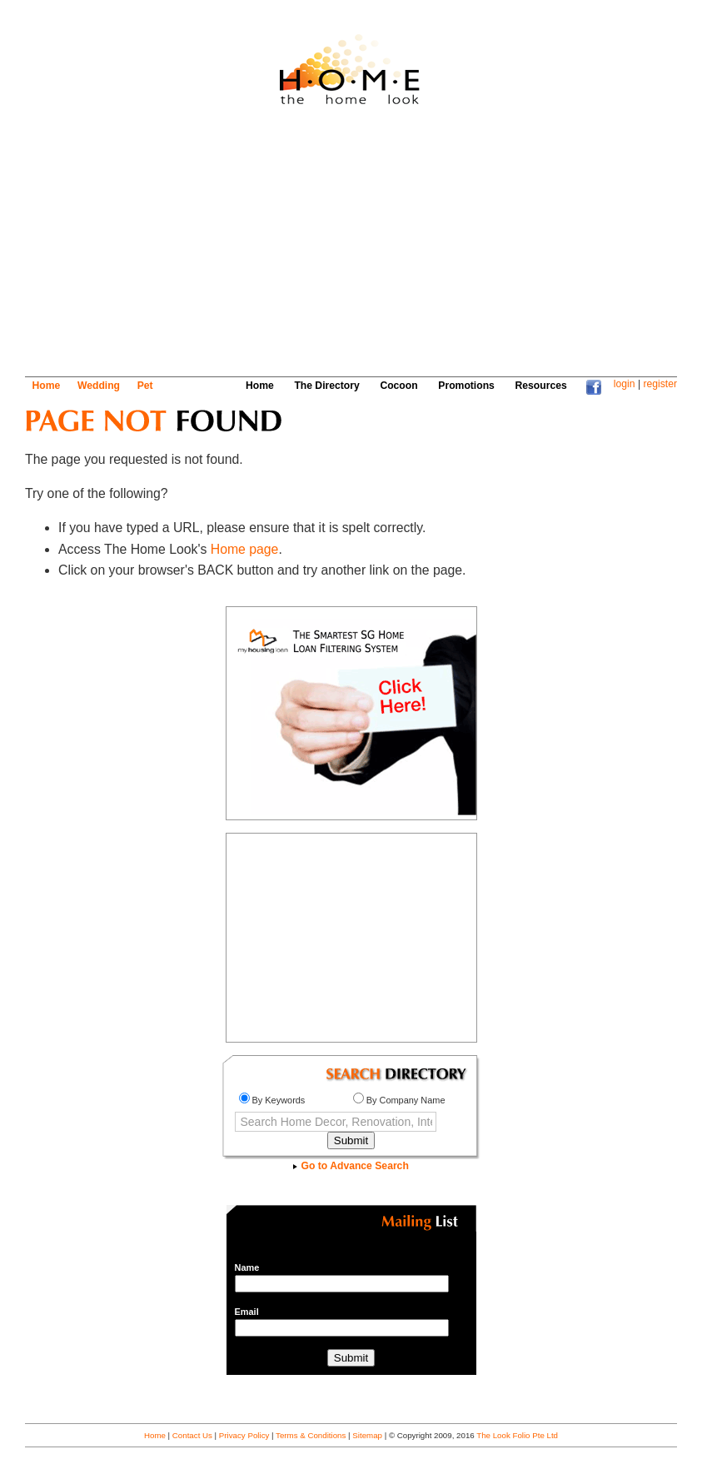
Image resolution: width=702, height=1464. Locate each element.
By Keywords (272, 1100)
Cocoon (398, 385)
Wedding (98, 385)
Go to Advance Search (351, 1166)
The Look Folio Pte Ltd (517, 1435)
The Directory (326, 385)
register (660, 384)
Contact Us (192, 1435)
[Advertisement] (328, 247)
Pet (145, 385)
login (624, 384)
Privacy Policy (244, 1435)
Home (46, 385)
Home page (245, 549)
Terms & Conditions (311, 1435)
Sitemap (367, 1435)
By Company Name (399, 1100)
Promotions (466, 385)
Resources (541, 385)
